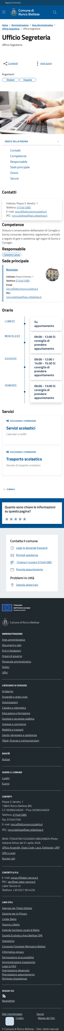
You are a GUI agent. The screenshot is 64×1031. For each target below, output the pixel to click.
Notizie (6, 759)
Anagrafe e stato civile (14, 697)
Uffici (5, 672)
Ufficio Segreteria (10, 28)
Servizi (40, 1014)
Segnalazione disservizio (15, 970)
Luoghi (6, 778)
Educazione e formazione (21, 420)
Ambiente (7, 691)
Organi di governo (12, 656)
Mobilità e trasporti (12, 730)
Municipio (12, 270)
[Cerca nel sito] (53, 12)
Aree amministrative (13, 640)
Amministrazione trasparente (18, 962)
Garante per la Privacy (14, 913)
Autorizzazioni (10, 702)
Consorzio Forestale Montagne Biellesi (23, 946)
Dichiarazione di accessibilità (18, 957)
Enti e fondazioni (11, 651)
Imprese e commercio (14, 724)
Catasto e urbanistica (14, 708)
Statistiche (8, 941)
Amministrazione (20, 25)
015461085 (24, 207)
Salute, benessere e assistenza (19, 735)
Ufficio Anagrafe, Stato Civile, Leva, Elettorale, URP (31, 847)
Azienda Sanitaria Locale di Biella (20, 930)
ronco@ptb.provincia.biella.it (31, 211)
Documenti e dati (11, 645)
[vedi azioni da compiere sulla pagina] (43, 63)
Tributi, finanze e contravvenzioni (20, 740)
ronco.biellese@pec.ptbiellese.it (29, 216)
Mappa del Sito (46, 1018)
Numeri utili (8, 858)
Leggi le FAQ (9, 966)
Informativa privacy (13, 952)
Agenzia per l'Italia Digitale (17, 908)
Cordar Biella (9, 919)
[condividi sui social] (10, 63)
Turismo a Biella (11, 924)
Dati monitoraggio (12, 1014)
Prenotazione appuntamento (18, 974)
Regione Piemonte (13, 2)
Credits (20, 1018)
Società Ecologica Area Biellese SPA (22, 935)
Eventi (5, 784)
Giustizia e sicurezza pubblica (18, 719)
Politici (5, 667)
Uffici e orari (8, 853)
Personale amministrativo (16, 661)
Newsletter (8, 1001)
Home (5, 25)
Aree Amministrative (42, 25)
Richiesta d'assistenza (14, 978)
